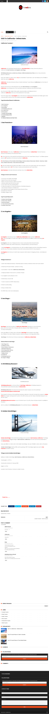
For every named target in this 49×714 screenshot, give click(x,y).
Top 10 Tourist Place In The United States (17, 640)
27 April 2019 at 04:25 (9, 535)
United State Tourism (9, 36)
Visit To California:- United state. (15, 628)
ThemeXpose (8, 712)
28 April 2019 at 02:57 (9, 543)
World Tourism (5, 622)
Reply (6, 531)
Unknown (7, 534)
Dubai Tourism (5, 614)
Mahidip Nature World (10, 554)
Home (2, 32)
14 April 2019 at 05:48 (9, 528)
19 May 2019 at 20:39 (9, 555)
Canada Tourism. (5, 612)
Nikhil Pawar (8, 527)
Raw (6, 542)
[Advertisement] (24, 20)
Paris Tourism (4, 618)
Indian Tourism (5, 616)
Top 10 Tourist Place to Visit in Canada (16, 634)
